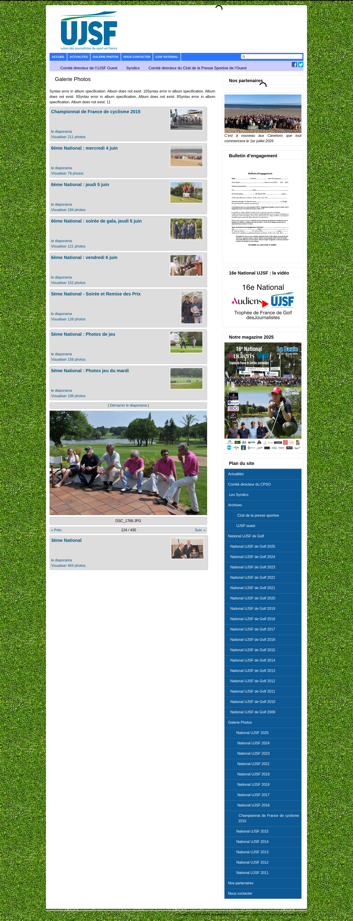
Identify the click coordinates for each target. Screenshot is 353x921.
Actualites (79, 57)
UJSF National (166, 57)
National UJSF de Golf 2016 (252, 640)
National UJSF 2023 (249, 753)
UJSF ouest (242, 526)
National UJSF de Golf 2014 (252, 660)
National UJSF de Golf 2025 (252, 546)
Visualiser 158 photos (68, 359)
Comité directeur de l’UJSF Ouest (88, 68)
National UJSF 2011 (249, 873)
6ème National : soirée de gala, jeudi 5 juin (96, 220)
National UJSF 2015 (249, 831)
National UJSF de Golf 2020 (252, 598)
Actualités (236, 474)
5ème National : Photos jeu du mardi (90, 370)
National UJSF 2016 (249, 805)
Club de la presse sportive (254, 515)
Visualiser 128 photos (68, 319)
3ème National (66, 540)
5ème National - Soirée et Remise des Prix (96, 293)
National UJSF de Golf (246, 536)
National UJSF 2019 (249, 774)
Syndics (133, 68)
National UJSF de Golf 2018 (252, 619)
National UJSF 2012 (249, 862)
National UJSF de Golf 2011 (252, 691)
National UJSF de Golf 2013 (252, 671)
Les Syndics (238, 495)
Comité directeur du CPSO (249, 484)
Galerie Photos (105, 57)
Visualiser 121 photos (68, 246)
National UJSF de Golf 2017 (252, 629)
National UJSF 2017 (249, 795)
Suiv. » (200, 530)
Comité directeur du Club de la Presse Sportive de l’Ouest (198, 68)
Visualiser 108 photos (68, 396)
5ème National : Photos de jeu (83, 334)
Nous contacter (136, 57)
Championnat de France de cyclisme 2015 (95, 111)
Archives (235, 505)
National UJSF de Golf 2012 (252, 681)
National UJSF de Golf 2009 (252, 712)
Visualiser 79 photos (67, 173)
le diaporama (61, 131)
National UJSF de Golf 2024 (252, 557)
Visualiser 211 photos (68, 137)
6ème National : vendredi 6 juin (84, 257)
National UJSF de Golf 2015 (252, 650)
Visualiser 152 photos (68, 283)
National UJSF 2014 (249, 842)
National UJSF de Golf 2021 (252, 588)
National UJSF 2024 (249, 743)
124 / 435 (128, 530)
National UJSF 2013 (249, 852)
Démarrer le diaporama (128, 405)
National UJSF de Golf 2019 (252, 608)
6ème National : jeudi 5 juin (80, 184)
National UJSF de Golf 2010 (252, 702)
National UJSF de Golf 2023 (252, 567)
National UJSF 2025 (249, 733)
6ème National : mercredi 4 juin (84, 148)
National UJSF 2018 (249, 784)
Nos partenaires (240, 883)
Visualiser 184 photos (68, 210)
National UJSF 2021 (249, 764)
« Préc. (57, 530)
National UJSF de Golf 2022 (252, 577)
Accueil (58, 57)
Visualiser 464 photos (68, 565)
